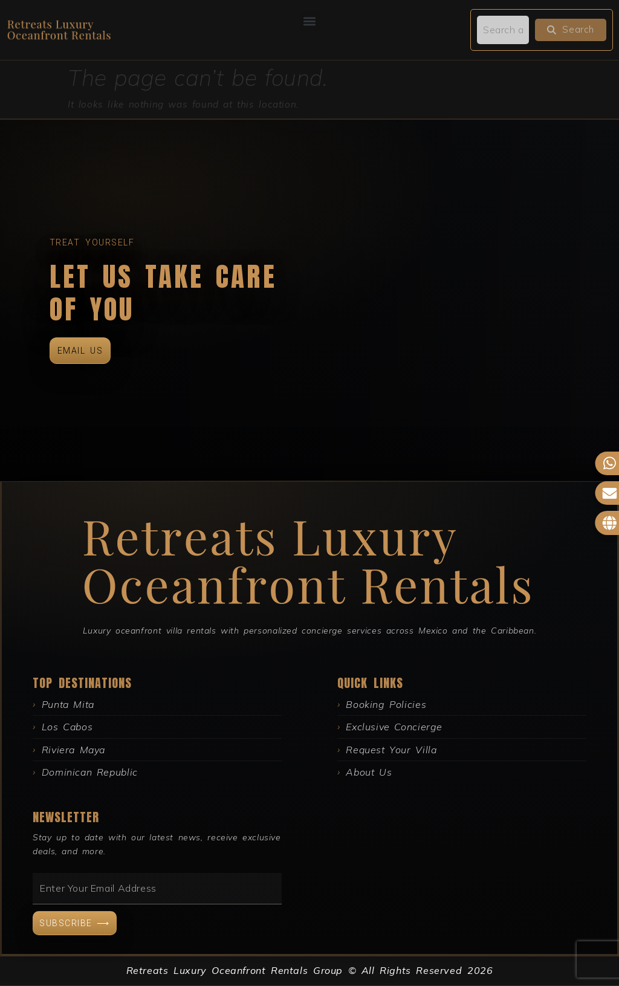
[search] (503, 30)
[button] (310, 21)
